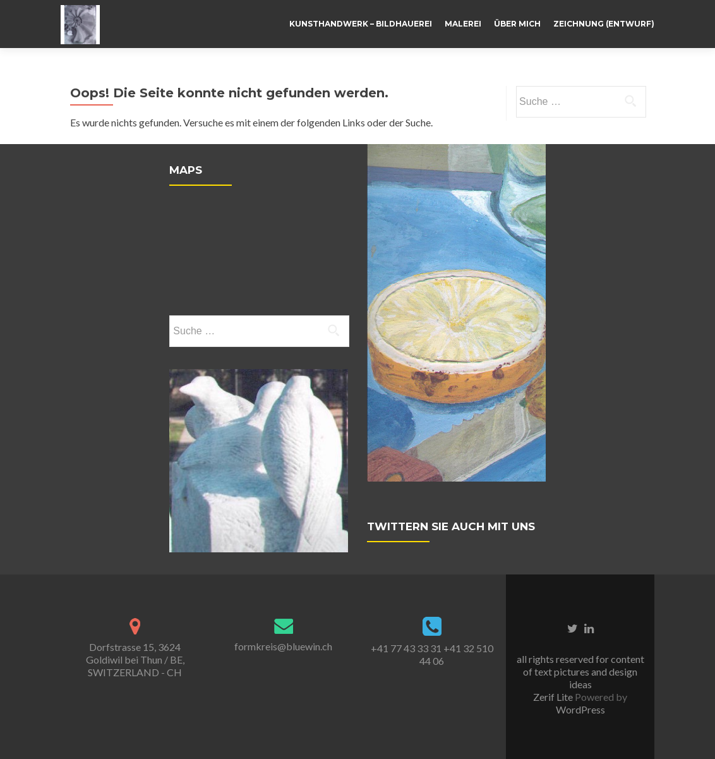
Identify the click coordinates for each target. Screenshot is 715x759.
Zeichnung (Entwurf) (603, 23)
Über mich (517, 23)
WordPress (580, 709)
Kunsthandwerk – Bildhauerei (360, 23)
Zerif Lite (554, 697)
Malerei (463, 23)
